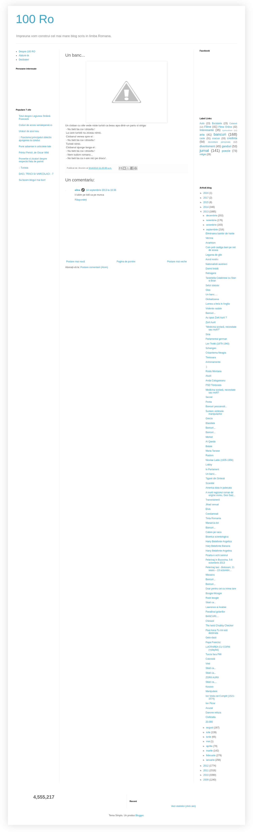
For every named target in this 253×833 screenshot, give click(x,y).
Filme (207, 126)
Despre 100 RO (27, 51)
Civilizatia (211, 717)
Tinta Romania (213, 518)
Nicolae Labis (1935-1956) (219, 460)
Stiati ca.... (211, 682)
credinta (232, 138)
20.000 (209, 721)
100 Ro (35, 19)
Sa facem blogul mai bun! (32, 180)
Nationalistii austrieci (216, 264)
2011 (206, 770)
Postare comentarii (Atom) (94, 267)
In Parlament (212, 469)
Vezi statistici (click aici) (183, 806)
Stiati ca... (211, 602)
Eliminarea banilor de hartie (220, 233)
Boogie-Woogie (214, 593)
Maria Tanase (213, 450)
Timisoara (211, 357)
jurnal (204, 150)
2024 (206, 193)
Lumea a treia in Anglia (218, 303)
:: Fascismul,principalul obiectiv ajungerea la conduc (35, 139)
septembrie (212, 229)
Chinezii (210, 621)
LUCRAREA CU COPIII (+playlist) (218, 648)
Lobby (209, 464)
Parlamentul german (216, 339)
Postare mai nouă (75, 261)
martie (209, 750)
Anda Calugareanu (215, 380)
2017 (206, 197)
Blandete (210, 423)
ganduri (226, 146)
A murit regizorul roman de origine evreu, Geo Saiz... (220, 494)
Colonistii (210, 659)
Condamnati (212, 513)
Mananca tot (212, 523)
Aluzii (208, 375)
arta (202, 134)
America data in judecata (219, 487)
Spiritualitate (227, 130)
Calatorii (233, 123)
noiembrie (211, 220)
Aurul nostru (212, 259)
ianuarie (210, 760)
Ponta (209, 402)
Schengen (211, 348)
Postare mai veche (177, 261)
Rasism (209, 455)
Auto (202, 123)
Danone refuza (213, 712)
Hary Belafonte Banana (218, 546)
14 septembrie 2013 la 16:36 (101, 190)
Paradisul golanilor (215, 611)
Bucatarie (217, 123)
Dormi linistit (212, 268)
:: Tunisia (23, 167)
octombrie (211, 224)
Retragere (211, 273)
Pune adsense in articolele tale (35, 146)
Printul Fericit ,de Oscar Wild (34, 152)
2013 (206, 211)
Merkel (209, 437)
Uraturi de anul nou (29, 131)
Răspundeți (81, 199)
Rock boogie (212, 598)
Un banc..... (212, 294)
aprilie (209, 746)
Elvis (208, 509)
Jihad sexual (212, 504)
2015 (206, 202)
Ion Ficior (210, 703)
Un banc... (211, 474)
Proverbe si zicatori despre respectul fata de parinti (33, 160)
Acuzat (209, 708)
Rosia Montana (214, 371)
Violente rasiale (214, 308)
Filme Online (225, 127)
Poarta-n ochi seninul (217, 555)
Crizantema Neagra (216, 352)
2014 (206, 207)
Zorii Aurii (210, 322)
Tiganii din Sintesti (215, 478)
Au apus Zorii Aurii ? (216, 317)
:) (206, 366)
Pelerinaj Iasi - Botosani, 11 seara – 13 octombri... (220, 568)
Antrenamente (213, 362)
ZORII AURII (212, 677)
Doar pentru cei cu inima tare (221, 588)
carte (202, 138)
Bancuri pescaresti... (216, 406)
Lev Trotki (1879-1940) (217, 343)
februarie (211, 755)
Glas (208, 290)
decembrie (212, 215)
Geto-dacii (211, 637)
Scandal (210, 483)
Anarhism (211, 242)
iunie (209, 736)
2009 (206, 779)
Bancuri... (211, 313)
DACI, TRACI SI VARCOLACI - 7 (36, 174)
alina (77, 190)
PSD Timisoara (213, 385)
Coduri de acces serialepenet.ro (35, 125)
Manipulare (211, 691)
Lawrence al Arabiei (216, 607)
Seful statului (212, 285)
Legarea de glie (214, 254)
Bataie (209, 446)
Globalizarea (212, 299)
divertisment (207, 146)
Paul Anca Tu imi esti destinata (217, 631)
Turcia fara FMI (214, 654)
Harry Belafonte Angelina (219, 550)
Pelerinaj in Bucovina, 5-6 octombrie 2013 (219, 561)
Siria (208, 334)
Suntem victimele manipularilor (215, 412)
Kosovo (209, 686)
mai (208, 741)
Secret (209, 397)
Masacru (210, 574)
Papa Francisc (213, 642)
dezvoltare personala (219, 142)
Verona (209, 238)
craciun (216, 138)
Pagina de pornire (126, 261)
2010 (206, 775)
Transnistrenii (213, 499)
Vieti (208, 663)
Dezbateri (24, 59)
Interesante (207, 130)
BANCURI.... (212, 616)
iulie (208, 732)
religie (203, 154)
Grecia (209, 418)
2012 (206, 765)
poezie (226, 150)
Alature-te (24, 55)
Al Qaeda (210, 441)
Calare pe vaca (214, 532)
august (210, 727)
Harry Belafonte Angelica (219, 541)
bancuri (220, 134)
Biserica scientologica (217, 536)
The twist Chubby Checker (219, 625)
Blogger (139, 815)
